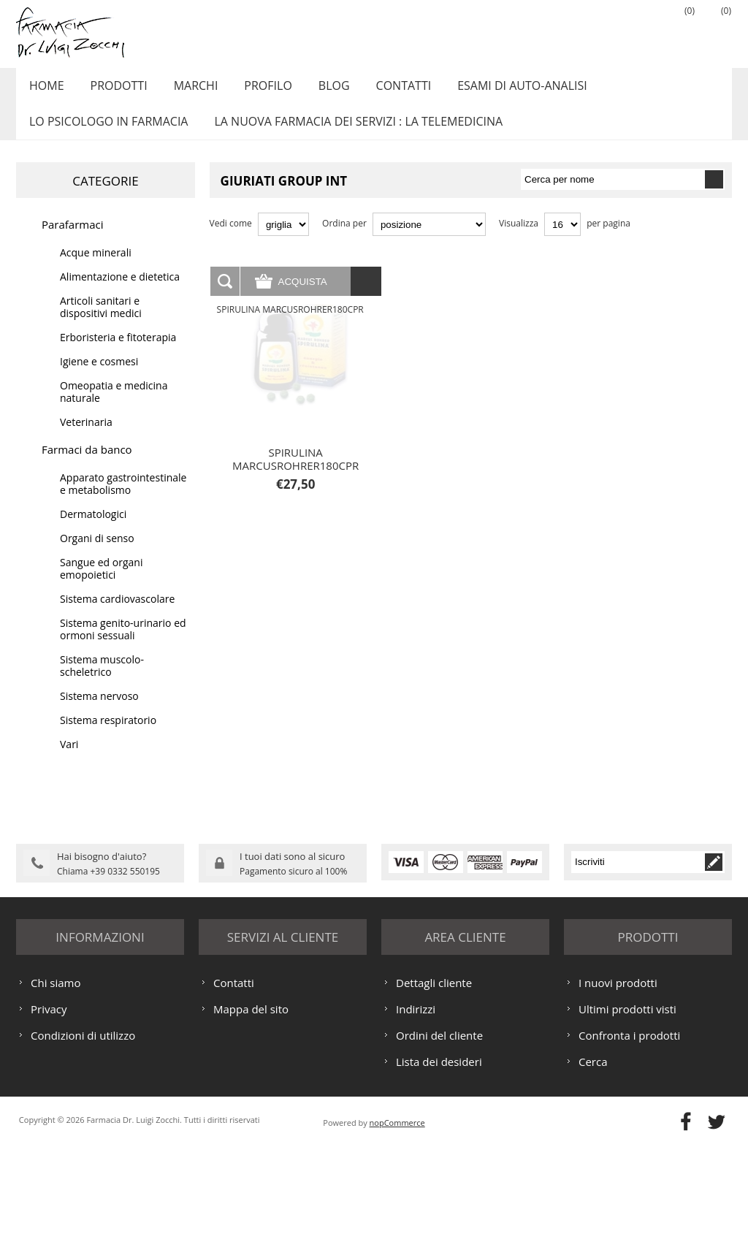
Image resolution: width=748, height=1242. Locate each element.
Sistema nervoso (99, 712)
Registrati (604, 30)
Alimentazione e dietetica (120, 293)
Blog (317, 90)
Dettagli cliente (434, 1078)
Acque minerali (95, 268)
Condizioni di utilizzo (83, 1131)
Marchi (186, 90)
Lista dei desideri (439, 1157)
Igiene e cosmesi (99, 377)
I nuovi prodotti (618, 1078)
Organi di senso (97, 554)
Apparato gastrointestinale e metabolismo (123, 500)
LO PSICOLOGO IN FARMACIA (106, 134)
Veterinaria (86, 438)
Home (44, 90)
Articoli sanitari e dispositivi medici (101, 323)
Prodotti (113, 90)
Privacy (48, 1104)
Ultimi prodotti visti (627, 1104)
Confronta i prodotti (629, 1131)
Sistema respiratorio (108, 736)
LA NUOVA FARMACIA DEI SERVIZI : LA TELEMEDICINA (352, 134)
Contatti (383, 90)
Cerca (593, 1157)
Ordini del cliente (439, 1131)
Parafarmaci (73, 240)
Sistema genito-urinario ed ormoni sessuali (123, 645)
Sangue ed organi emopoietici (101, 584)
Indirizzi (415, 1104)
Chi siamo (56, 1078)
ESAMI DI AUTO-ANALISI (498, 90)
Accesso (640, 30)
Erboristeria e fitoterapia (118, 353)
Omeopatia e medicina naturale (113, 408)
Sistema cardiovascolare (117, 615)
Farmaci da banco (87, 465)
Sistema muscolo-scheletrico (102, 681)
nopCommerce (397, 1218)
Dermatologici (93, 530)
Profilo (254, 90)
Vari (69, 760)
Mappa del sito (251, 1104)
